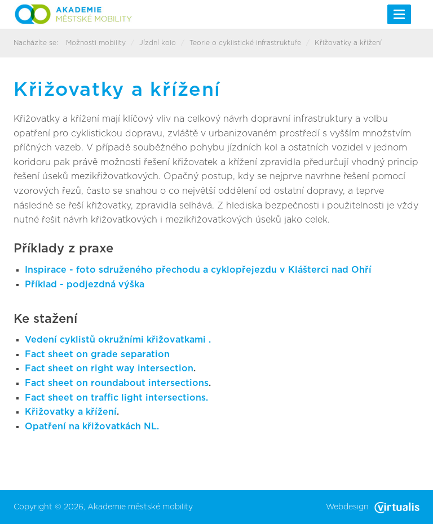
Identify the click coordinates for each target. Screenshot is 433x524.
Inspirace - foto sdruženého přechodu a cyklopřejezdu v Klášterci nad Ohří (198, 269)
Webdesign (372, 507)
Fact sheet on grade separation (97, 354)
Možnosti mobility (96, 42)
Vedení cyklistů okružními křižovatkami (117, 339)
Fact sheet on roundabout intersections (117, 383)
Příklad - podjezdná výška (84, 284)
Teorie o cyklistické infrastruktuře (245, 42)
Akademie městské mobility (140, 507)
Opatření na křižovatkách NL (91, 426)
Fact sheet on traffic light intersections (115, 397)
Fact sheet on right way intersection (109, 368)
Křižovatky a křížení (71, 411)
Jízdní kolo (157, 42)
